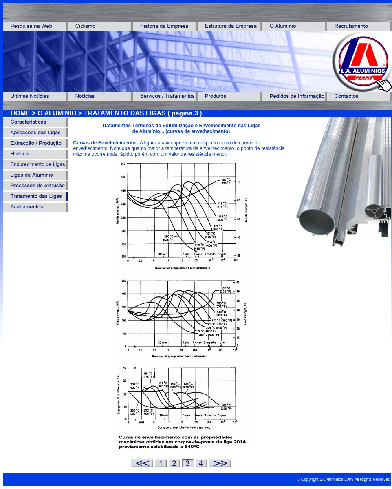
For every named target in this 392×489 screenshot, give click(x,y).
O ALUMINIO (56, 113)
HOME (20, 113)
